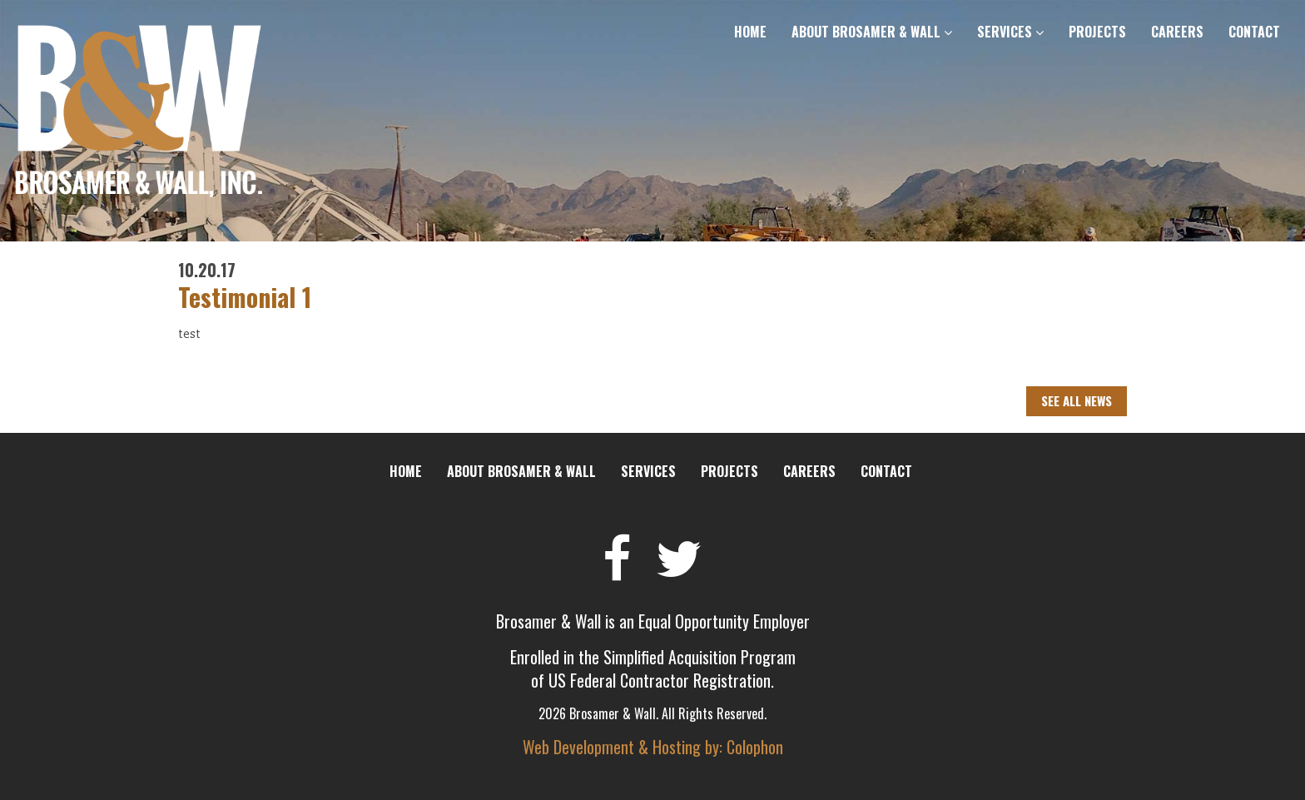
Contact (1254, 31)
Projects (1097, 31)
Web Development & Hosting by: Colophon (653, 746)
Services (1010, 31)
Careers (1177, 31)
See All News (1076, 400)
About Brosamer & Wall (871, 31)
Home (750, 31)
